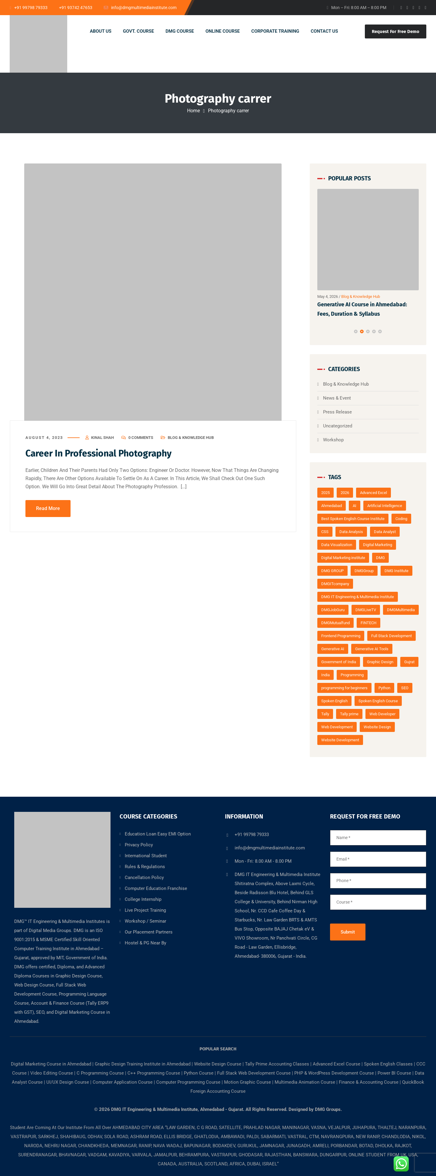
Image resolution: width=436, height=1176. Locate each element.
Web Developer (382, 714)
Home (193, 111)
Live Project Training (145, 910)
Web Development (337, 727)
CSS (325, 531)
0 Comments (140, 437)
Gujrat (409, 662)
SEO (404, 688)
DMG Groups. (328, 1109)
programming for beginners (344, 688)
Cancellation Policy (144, 877)
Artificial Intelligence (384, 505)
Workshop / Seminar (145, 921)
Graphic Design (380, 662)
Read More (48, 508)
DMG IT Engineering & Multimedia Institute (357, 597)
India (325, 675)
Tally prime (349, 714)
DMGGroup (364, 570)
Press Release (337, 412)
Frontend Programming (340, 636)
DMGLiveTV (365, 610)
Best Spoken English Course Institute (353, 518)
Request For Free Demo (395, 31)
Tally (325, 714)
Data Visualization (336, 544)
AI (354, 505)
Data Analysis (351, 531)
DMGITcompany (335, 583)
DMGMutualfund (335, 623)
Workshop (333, 440)
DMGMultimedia (401, 610)
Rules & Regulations (145, 866)
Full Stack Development (391, 636)
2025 (325, 492)
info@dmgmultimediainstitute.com (270, 848)
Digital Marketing (377, 544)
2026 (345, 492)
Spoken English (334, 701)
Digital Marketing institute (343, 557)
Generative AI (332, 649)
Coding (401, 518)
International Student (146, 855)
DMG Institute (396, 570)
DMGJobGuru (333, 610)
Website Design (377, 727)
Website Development (340, 740)
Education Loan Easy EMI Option (158, 834)
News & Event (337, 398)
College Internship (143, 899)
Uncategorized (337, 426)
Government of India (338, 662)
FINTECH (368, 623)
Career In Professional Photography (98, 453)
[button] (356, 331)
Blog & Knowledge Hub (191, 437)
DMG (380, 557)
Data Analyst (385, 531)
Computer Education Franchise (156, 888)
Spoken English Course (378, 701)
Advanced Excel (373, 492)
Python (384, 688)
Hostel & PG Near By (145, 943)
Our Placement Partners (149, 932)
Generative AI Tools (371, 649)
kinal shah (102, 437)
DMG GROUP (332, 570)
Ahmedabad (331, 505)
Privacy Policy (139, 845)
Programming (352, 675)
